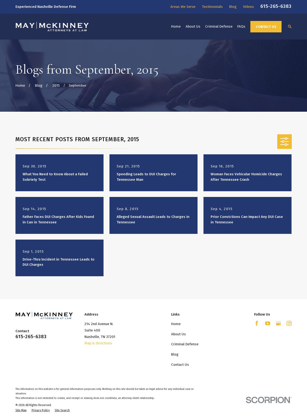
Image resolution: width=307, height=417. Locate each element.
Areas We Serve (182, 7)
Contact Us (266, 27)
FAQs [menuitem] (241, 26)
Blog (233, 7)
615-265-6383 (276, 6)
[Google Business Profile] (278, 323)
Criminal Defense (184, 344)
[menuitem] (21, 410)
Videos (248, 7)
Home (176, 324)
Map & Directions (98, 343)
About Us (178, 334)
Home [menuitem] (176, 26)
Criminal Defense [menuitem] (219, 26)
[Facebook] (256, 323)
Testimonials (212, 7)
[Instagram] (289, 323)
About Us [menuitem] (193, 26)
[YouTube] (267, 323)
